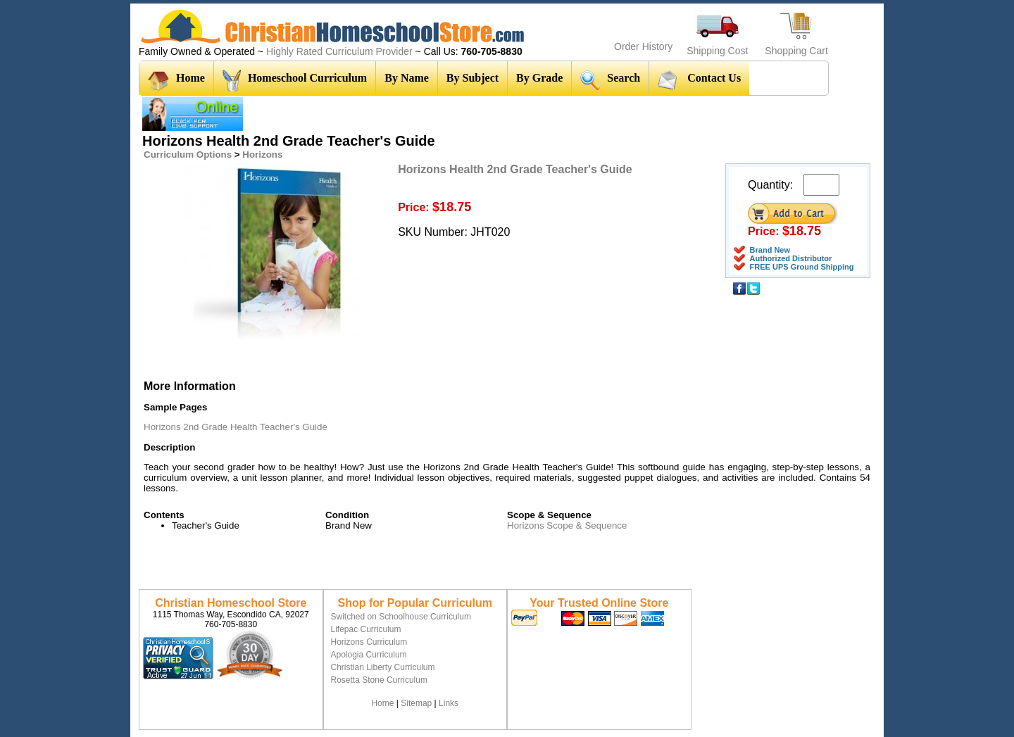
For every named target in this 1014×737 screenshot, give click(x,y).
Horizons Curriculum (369, 642)
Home (176, 81)
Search (610, 80)
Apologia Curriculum (369, 655)
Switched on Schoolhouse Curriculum (401, 617)
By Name (406, 78)
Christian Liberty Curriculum (383, 667)
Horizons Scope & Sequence (567, 525)
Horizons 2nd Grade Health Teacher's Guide (235, 427)
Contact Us (699, 79)
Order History (643, 46)
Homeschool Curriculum (295, 81)
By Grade (539, 78)
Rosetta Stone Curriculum (379, 680)
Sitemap (416, 703)
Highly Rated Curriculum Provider (340, 51)
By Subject (472, 78)
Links (448, 703)
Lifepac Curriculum (366, 629)
